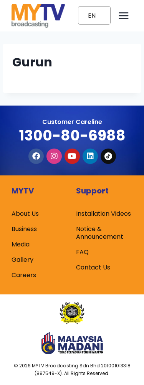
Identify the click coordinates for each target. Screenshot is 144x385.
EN (92, 15)
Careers (24, 275)
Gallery (22, 259)
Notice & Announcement (99, 233)
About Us (25, 213)
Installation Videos (103, 213)
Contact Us (93, 267)
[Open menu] (123, 15)
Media (21, 244)
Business (24, 229)
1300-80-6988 (72, 135)
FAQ (82, 252)
